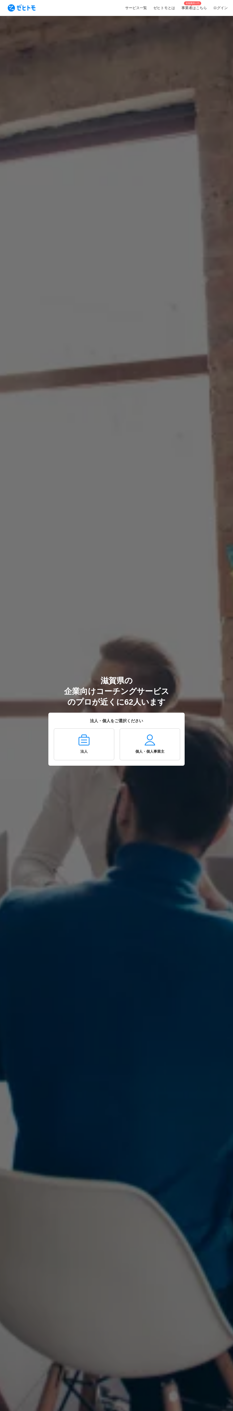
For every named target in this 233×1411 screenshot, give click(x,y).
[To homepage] (21, 8)
